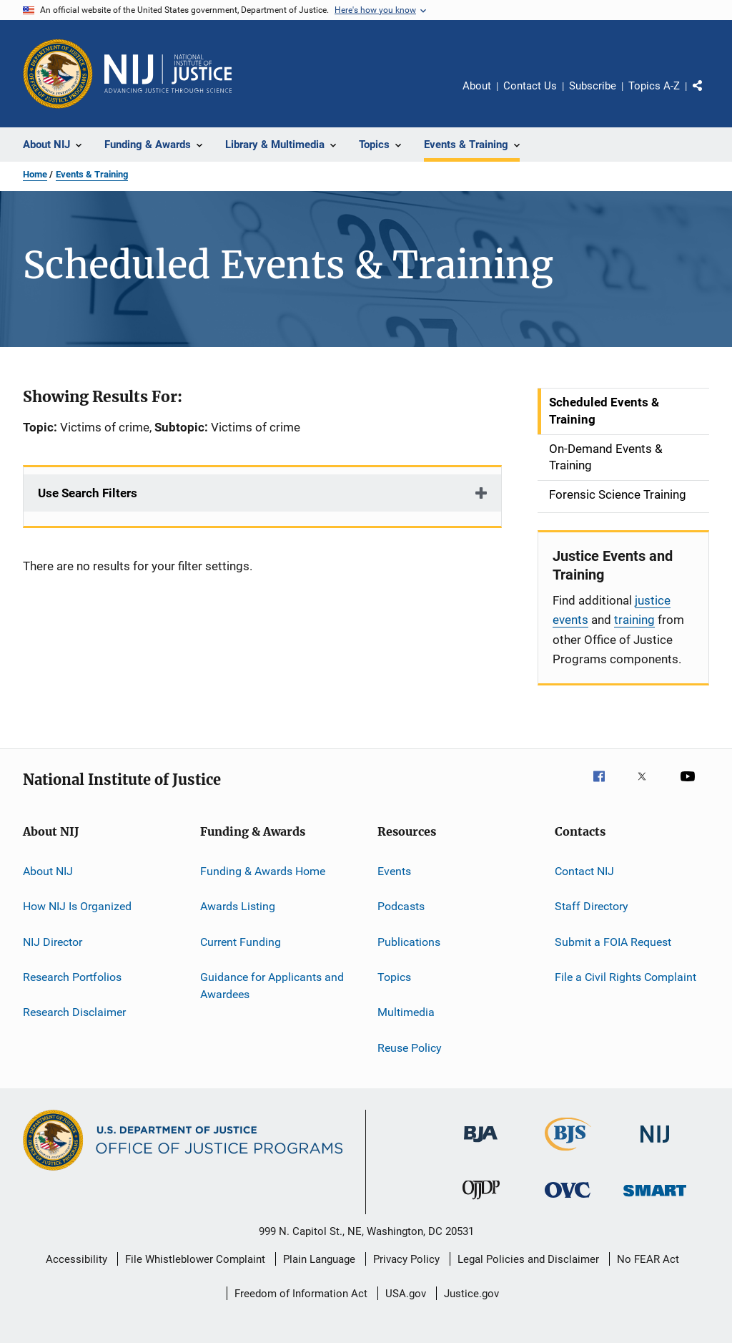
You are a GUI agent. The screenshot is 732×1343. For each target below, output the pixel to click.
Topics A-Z (654, 85)
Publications (408, 941)
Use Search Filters (87, 493)
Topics (394, 977)
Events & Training (92, 174)
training (634, 619)
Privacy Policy (406, 1259)
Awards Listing (237, 906)
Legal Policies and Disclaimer (528, 1259)
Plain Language (319, 1259)
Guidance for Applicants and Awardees (272, 985)
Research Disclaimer (74, 1012)
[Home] (168, 73)
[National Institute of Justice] (654, 1145)
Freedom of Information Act (300, 1293)
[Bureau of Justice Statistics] (568, 1153)
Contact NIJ (584, 871)
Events (394, 871)
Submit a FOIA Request (613, 941)
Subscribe (592, 85)
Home (35, 174)
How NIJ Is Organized (77, 906)
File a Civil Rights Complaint (625, 977)
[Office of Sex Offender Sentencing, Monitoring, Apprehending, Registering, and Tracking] (654, 1199)
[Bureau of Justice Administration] (481, 1145)
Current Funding (240, 941)
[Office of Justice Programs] (58, 74)
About (477, 85)
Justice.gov (471, 1293)
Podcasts (401, 906)
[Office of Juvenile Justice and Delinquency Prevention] (481, 1202)
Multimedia (406, 1012)
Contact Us (530, 85)
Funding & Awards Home (262, 871)
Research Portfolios (72, 977)
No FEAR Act (648, 1259)
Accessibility (76, 1259)
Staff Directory (591, 906)
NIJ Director (52, 941)
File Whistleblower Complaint (195, 1259)
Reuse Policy (409, 1048)
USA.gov (405, 1293)
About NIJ (48, 871)
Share (709, 96)
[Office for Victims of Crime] (567, 1200)
